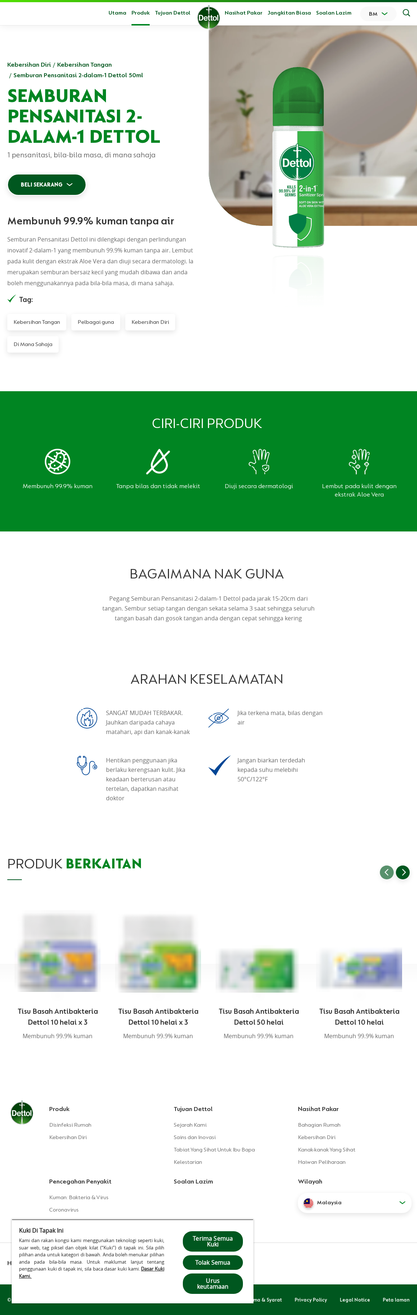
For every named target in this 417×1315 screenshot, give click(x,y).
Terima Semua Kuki (213, 1241)
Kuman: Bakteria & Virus (79, 1197)
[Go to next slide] (403, 872)
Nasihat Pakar (244, 12)
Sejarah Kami (190, 1125)
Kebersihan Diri (29, 64)
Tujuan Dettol (172, 12)
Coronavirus (64, 1209)
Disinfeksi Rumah (70, 1125)
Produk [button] (140, 12)
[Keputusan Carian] (406, 14)
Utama (117, 12)
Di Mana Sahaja (32, 344)
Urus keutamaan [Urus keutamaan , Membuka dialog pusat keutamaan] (212, 1284)
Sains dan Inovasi (195, 1137)
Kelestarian (188, 1162)
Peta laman (396, 1300)
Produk (59, 1108)
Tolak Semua (213, 1263)
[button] (355, 1203)
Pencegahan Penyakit (80, 1181)
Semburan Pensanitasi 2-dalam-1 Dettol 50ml (78, 75)
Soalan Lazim (333, 12)
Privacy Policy (311, 1300)
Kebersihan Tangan (84, 64)
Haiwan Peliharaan (322, 1162)
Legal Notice (355, 1300)
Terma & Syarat (264, 1300)
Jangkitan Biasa (289, 12)
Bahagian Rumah (319, 1125)
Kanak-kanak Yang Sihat (326, 1149)
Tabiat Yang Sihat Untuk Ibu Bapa (214, 1149)
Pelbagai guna (96, 322)
